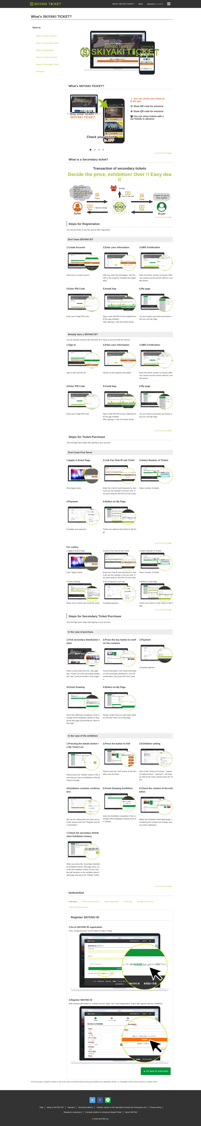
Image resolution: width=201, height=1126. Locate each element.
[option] (147, 100)
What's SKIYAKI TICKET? (46, 36)
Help (41, 1107)
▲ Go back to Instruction (155, 1071)
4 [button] (103, 149)
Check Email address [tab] (91, 902)
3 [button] (99, 149)
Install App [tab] (127, 902)
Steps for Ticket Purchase (46, 57)
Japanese (151, 4)
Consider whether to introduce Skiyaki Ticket (103, 1112)
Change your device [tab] (145, 902)
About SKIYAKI (131, 1112)
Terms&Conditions (85, 1107)
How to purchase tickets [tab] (78, 907)
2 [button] (94, 149)
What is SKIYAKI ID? (55, 1107)
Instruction (40, 71)
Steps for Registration (45, 50)
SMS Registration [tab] (111, 902)
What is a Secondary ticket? (47, 43)
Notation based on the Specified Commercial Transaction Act (121, 1107)
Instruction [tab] (73, 902)
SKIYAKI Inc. (104, 1119)
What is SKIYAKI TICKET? (123, 4)
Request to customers (73, 1112)
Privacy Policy (155, 1107)
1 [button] (90, 149)
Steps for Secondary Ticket (47, 64)
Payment (71, 1107)
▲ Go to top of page (163, 153)
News (140, 4)
